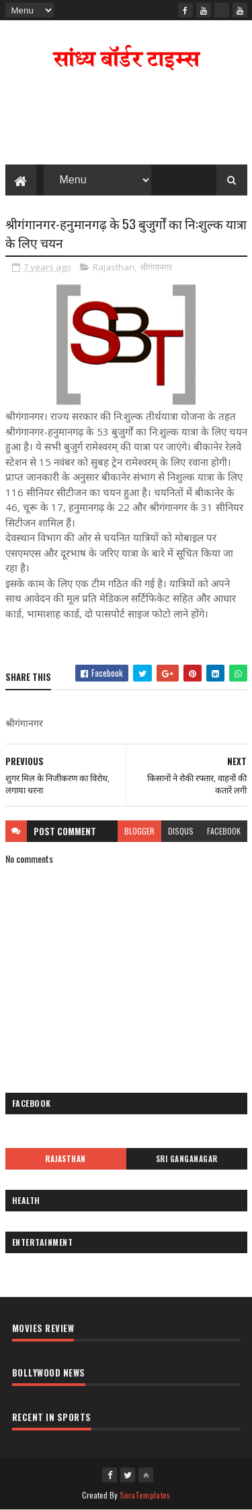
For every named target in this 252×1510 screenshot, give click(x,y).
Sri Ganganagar (187, 1158)
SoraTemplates (145, 1495)
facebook (224, 831)
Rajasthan (113, 267)
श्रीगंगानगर (156, 267)
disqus (181, 831)
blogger (139, 831)
